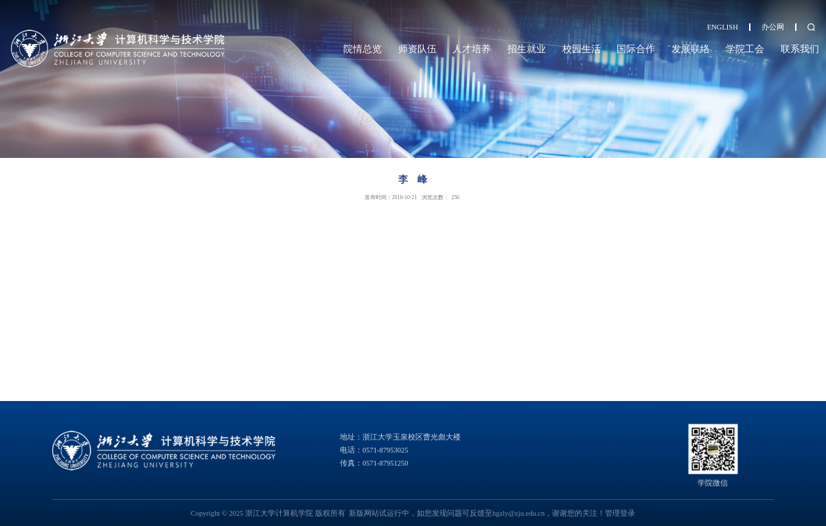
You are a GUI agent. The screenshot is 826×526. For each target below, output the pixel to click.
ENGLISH (722, 27)
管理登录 (620, 513)
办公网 (772, 27)
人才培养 (471, 48)
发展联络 (691, 48)
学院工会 (745, 48)
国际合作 (636, 48)
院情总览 (362, 48)
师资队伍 (417, 48)
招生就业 (526, 48)
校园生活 (581, 48)
